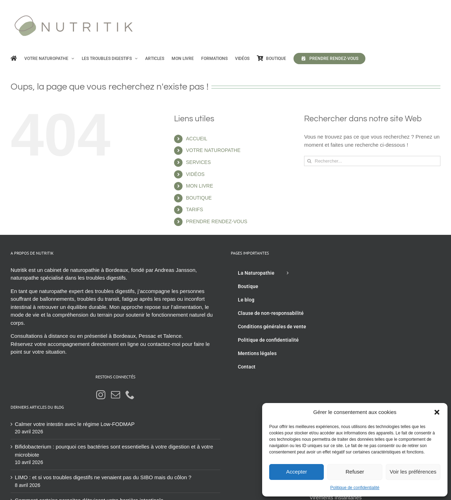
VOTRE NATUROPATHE (213, 150)
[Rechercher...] (372, 161)
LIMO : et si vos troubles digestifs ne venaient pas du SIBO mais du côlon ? (103, 477)
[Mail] (115, 394)
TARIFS (194, 209)
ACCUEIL (197, 138)
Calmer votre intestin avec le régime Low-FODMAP (75, 424)
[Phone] (130, 394)
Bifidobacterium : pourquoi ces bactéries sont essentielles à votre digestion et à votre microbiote (114, 451)
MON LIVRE (199, 186)
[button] (436, 412)
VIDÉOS (195, 174)
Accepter (296, 472)
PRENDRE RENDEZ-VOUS (216, 221)
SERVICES (198, 162)
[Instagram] (100, 394)
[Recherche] (309, 161)
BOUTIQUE (199, 198)
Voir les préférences (413, 472)
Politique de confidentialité (354, 487)
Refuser (355, 472)
